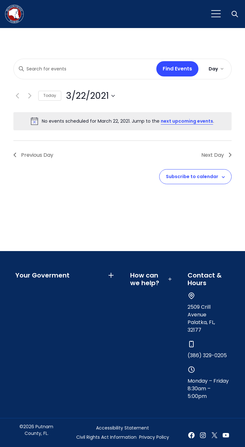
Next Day (216, 155)
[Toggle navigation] (216, 14)
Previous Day (33, 155)
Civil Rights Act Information (106, 437)
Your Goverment (65, 275)
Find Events (177, 68)
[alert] (122, 121)
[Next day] (29, 96)
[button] (235, 14)
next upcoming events (187, 121)
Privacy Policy (154, 437)
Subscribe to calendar (192, 176)
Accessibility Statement (122, 428)
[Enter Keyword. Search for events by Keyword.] (84, 69)
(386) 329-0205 (207, 355)
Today (49, 95)
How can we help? (151, 279)
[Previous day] (17, 96)
